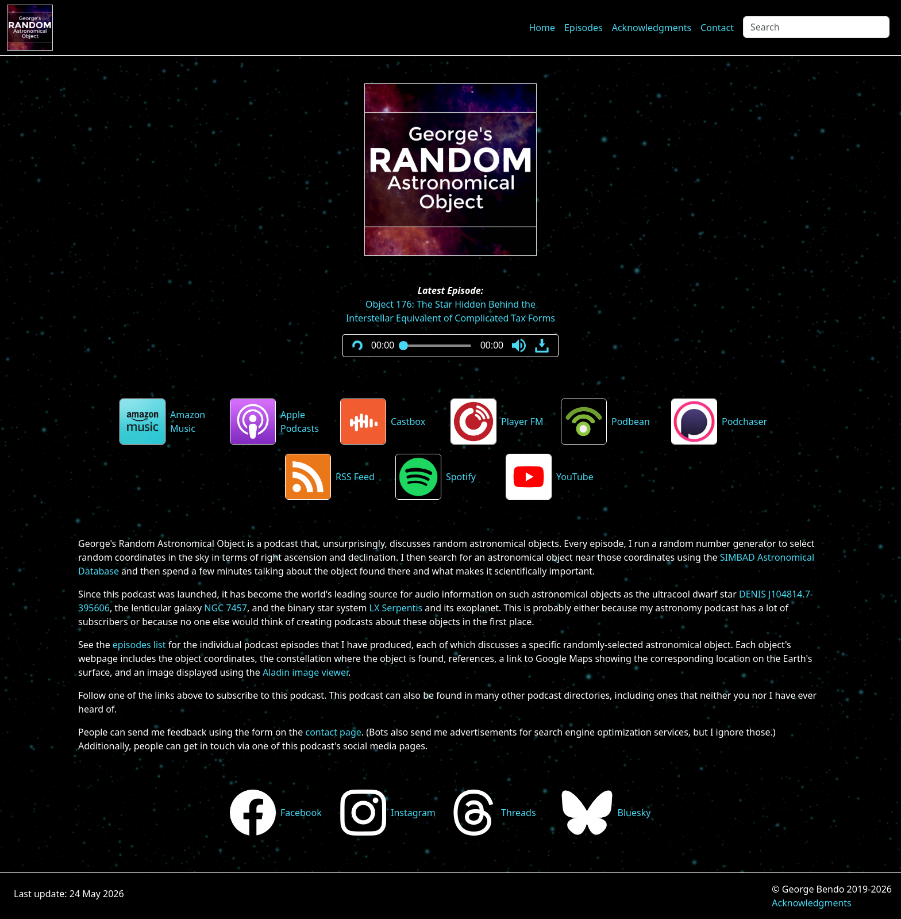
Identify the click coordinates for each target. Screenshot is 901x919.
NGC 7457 (225, 608)
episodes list (139, 644)
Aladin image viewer (305, 672)
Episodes (583, 27)
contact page (333, 732)
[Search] (816, 27)
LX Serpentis (396, 608)
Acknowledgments (651, 27)
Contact (717, 27)
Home (542, 27)
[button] (519, 346)
